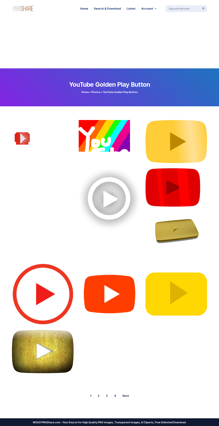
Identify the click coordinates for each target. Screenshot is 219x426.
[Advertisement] (109, 43)
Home (85, 92)
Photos (95, 92)
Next (126, 395)
